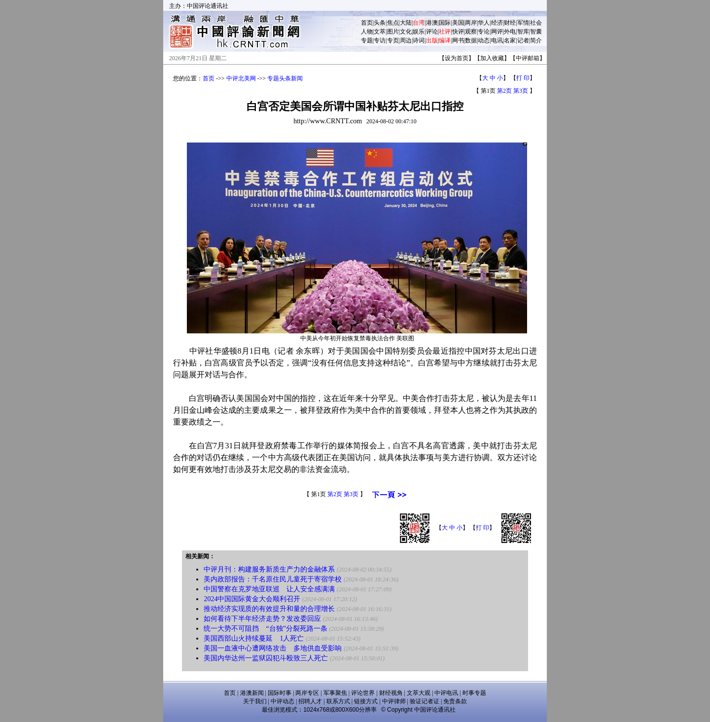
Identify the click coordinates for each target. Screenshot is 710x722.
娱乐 (419, 31)
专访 (380, 40)
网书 (458, 40)
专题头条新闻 (285, 78)
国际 (445, 22)
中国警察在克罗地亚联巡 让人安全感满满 (269, 589)
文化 (406, 31)
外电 (510, 31)
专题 (367, 40)
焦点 (393, 22)
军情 (523, 22)
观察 (471, 31)
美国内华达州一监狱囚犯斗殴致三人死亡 (266, 658)
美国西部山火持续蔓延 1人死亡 (254, 638)
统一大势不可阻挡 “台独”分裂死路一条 (265, 628)
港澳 (432, 22)
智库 (523, 31)
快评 (458, 31)
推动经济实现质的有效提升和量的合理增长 (269, 609)
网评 (497, 31)
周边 (406, 40)
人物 (367, 31)
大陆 (406, 22)
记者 (523, 40)
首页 (367, 22)
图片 (393, 31)
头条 (380, 22)
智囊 (536, 31)
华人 (484, 22)
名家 (510, 40)
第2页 (504, 90)
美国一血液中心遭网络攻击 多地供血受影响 (273, 648)
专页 (393, 40)
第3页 (520, 90)
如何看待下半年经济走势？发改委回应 (262, 618)
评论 (432, 31)
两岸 (471, 22)
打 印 (523, 77)
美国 (458, 22)
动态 (484, 40)
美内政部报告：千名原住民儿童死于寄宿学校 (273, 579)
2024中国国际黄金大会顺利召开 (252, 599)
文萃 (380, 31)
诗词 (419, 40)
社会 (536, 22)
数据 (471, 40)
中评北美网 (241, 78)
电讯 (497, 40)
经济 (497, 22)
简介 (536, 40)
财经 (510, 22)
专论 (484, 31)
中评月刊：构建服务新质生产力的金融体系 (269, 569)
